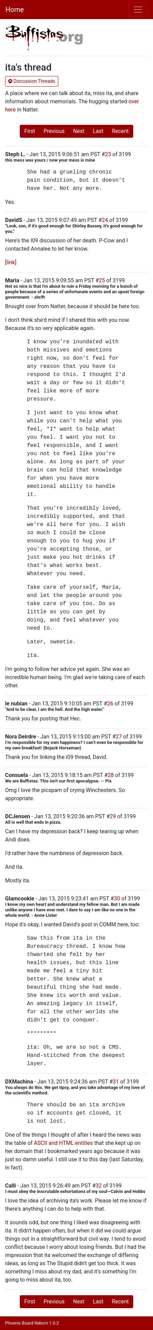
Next (79, 131)
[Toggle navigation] (138, 9)
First (29, 131)
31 (116, 1081)
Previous (54, 131)
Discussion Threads (31, 81)
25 (102, 280)
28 (111, 775)
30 (117, 898)
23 (108, 154)
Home (14, 9)
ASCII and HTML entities (63, 1143)
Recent (120, 131)
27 (119, 736)
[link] (10, 262)
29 (113, 816)
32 (99, 1185)
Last (98, 131)
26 (110, 703)
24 (105, 220)
